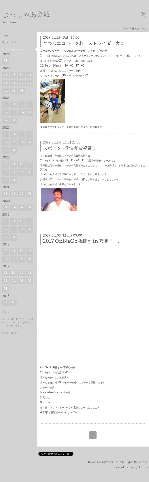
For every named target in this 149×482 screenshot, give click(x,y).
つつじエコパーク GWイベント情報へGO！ (65, 76)
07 (14, 82)
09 (30, 74)
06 (22, 82)
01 (5, 61)
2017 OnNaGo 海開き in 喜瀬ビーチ (82, 241)
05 (30, 82)
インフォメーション (13, 49)
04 (5, 90)
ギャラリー (8, 312)
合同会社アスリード (107, 462)
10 (21, 74)
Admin (143, 467)
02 (5, 120)
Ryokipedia (10, 42)
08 (5, 82)
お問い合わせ (9, 333)
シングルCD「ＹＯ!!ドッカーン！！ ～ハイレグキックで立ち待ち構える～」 (18, 323)
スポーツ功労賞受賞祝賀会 (69, 148)
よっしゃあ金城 (26, 15)
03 (14, 90)
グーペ (132, 467)
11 (13, 74)
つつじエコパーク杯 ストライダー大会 (83, 43)
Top (5, 35)
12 (5, 74)
